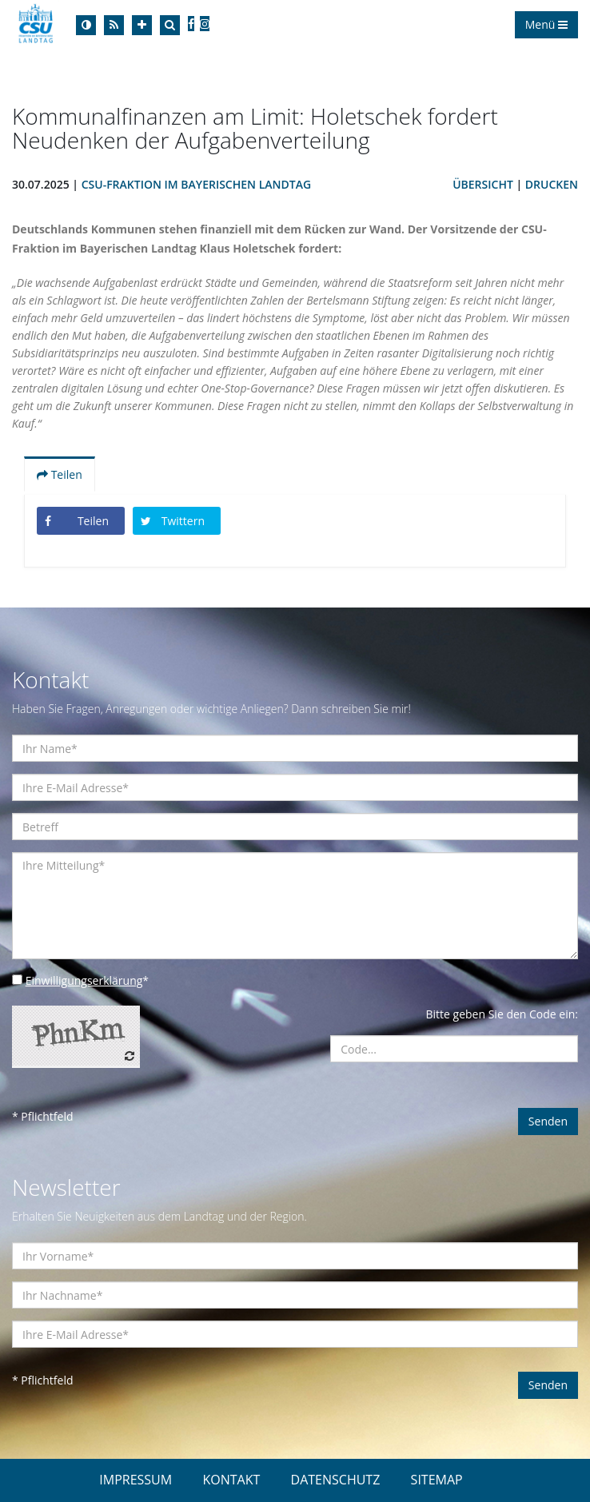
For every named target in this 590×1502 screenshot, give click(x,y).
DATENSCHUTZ (336, 1479)
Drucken (551, 184)
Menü (546, 24)
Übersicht (482, 184)
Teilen (59, 474)
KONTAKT (231, 1479)
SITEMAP (437, 1479)
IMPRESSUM (135, 1479)
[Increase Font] (142, 25)
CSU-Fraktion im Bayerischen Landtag (196, 184)
